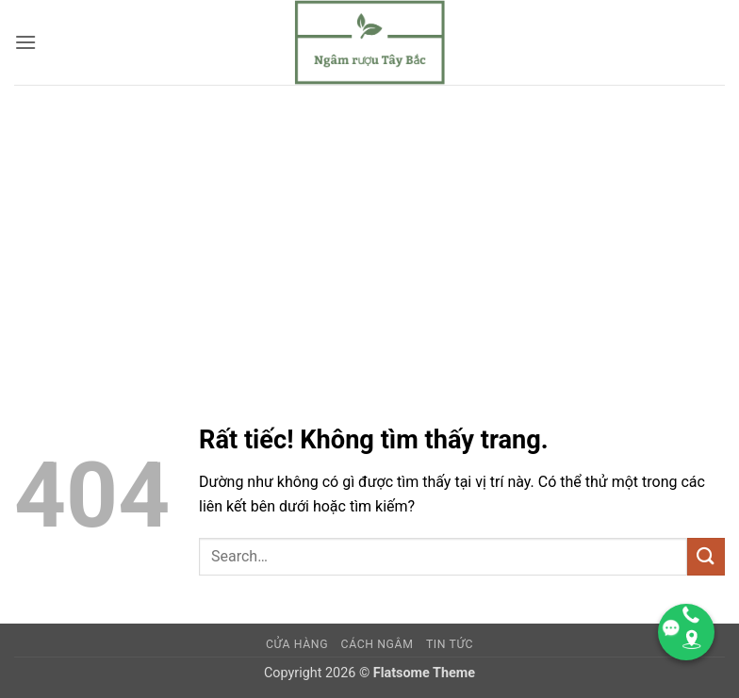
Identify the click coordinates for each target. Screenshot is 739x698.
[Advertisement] (369, 226)
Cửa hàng (297, 644)
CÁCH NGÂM (377, 644)
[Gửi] (706, 556)
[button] (25, 42)
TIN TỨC (449, 644)
